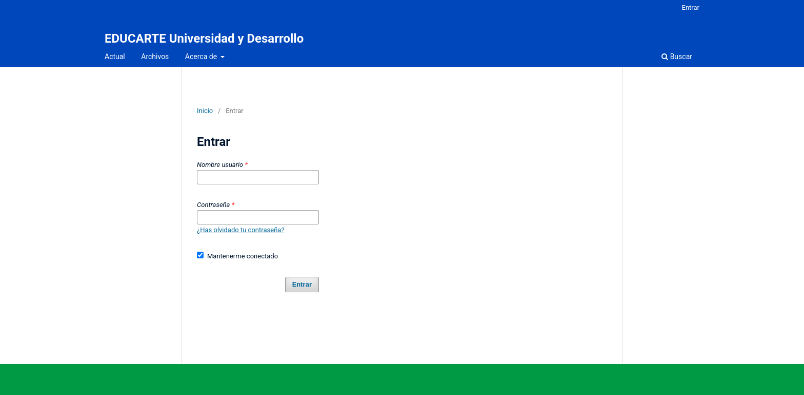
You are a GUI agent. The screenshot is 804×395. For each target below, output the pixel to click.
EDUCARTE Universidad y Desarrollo (204, 38)
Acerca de (202, 56)
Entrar (691, 7)
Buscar (676, 56)
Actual (115, 56)
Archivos (155, 56)
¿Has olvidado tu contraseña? (241, 230)
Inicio (205, 111)
